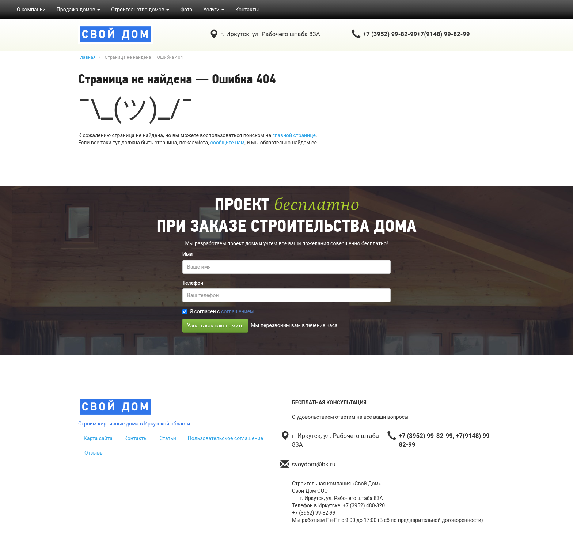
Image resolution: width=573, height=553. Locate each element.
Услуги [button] (213, 9)
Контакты (247, 9)
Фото (186, 9)
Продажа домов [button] (78, 9)
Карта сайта (98, 438)
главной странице (294, 135)
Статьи (167, 438)
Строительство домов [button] (140, 9)
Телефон (192, 283)
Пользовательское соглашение (225, 438)
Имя (187, 254)
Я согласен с (218, 311)
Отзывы (94, 453)
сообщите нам (227, 142)
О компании (31, 9)
